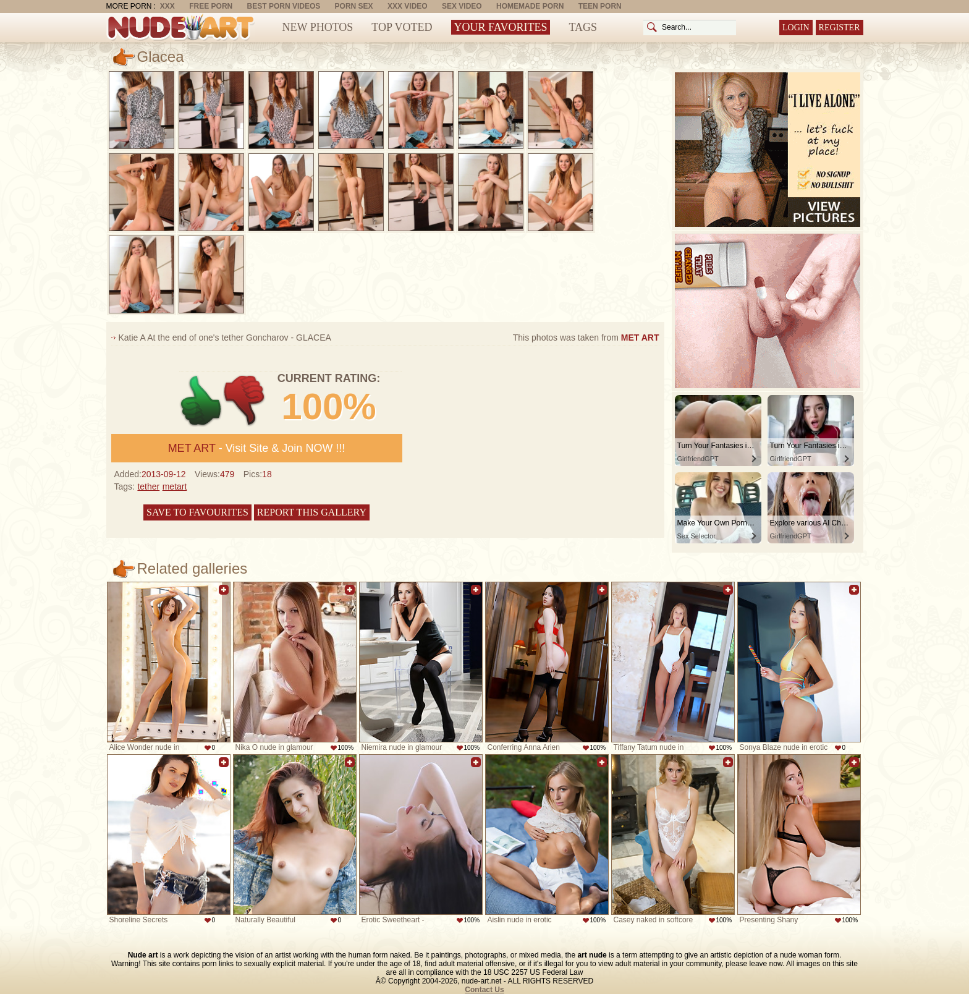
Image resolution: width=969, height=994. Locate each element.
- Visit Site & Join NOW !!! (256, 448)
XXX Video (407, 6)
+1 (201, 401)
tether (148, 486)
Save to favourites (197, 512)
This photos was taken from (586, 337)
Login (796, 27)
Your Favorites (501, 27)
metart (175, 486)
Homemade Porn (530, 6)
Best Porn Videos (284, 6)
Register (839, 27)
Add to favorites (224, 590)
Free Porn (210, 6)
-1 (245, 401)
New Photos (317, 27)
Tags (583, 27)
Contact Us (484, 989)
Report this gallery (311, 512)
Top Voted (401, 27)
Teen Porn (600, 6)
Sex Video (462, 6)
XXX (167, 6)
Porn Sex (354, 6)
